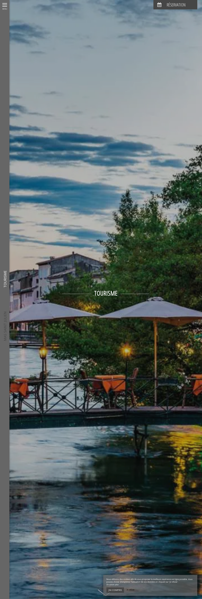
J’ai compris (115, 590)
